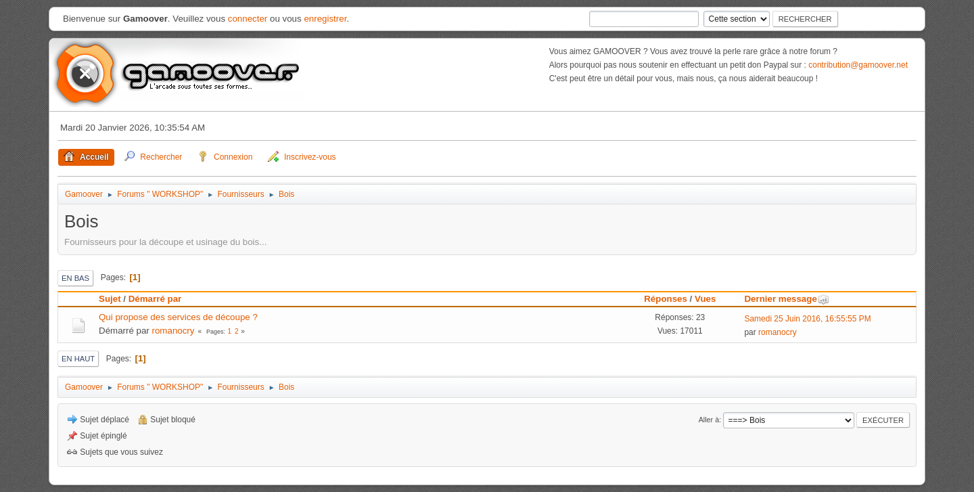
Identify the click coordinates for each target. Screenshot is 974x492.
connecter (248, 19)
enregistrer (325, 19)
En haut (78, 359)
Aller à (709, 420)
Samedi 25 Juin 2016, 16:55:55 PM (807, 318)
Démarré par (155, 299)
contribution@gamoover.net (858, 65)
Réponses (665, 299)
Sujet (110, 299)
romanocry (173, 331)
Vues (705, 299)
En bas (75, 278)
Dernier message (786, 299)
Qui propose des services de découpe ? (178, 317)
